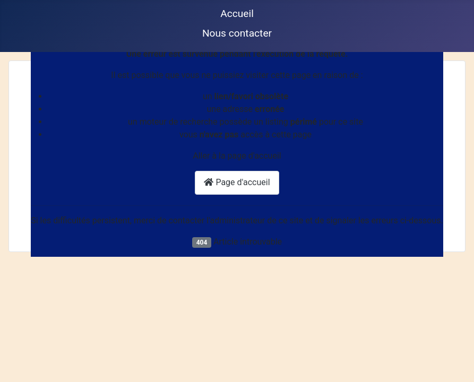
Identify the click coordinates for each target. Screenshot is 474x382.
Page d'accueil (237, 182)
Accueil (237, 13)
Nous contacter (237, 33)
